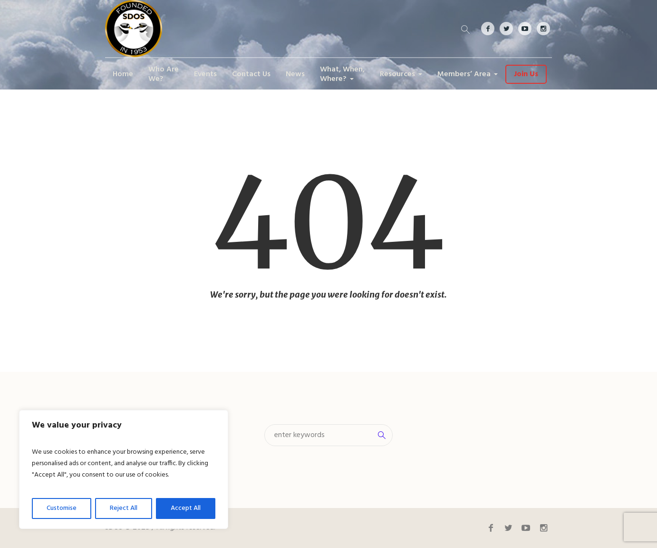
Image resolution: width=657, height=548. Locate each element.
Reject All (123, 508)
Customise (62, 508)
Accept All (186, 508)
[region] (123, 469)
